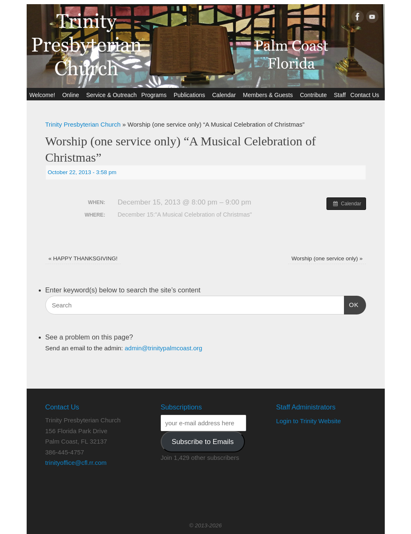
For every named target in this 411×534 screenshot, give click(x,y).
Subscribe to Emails (203, 442)
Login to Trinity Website (308, 420)
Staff (340, 95)
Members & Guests (269, 95)
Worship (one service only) (327, 258)
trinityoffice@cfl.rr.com (76, 462)
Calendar (225, 95)
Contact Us (365, 95)
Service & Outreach (111, 95)
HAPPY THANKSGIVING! (82, 258)
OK (351, 303)
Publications (191, 95)
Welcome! (43, 95)
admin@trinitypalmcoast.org (163, 348)
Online (71, 95)
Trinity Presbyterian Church (83, 124)
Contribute (314, 95)
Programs (155, 95)
